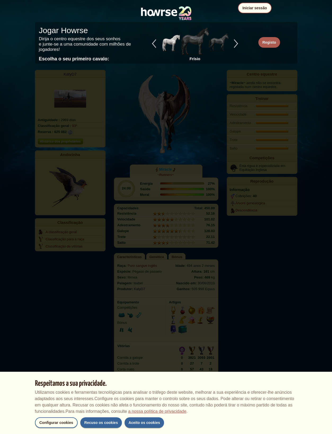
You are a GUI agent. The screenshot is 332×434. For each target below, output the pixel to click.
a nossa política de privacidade (157, 411)
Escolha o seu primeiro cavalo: (74, 58)
